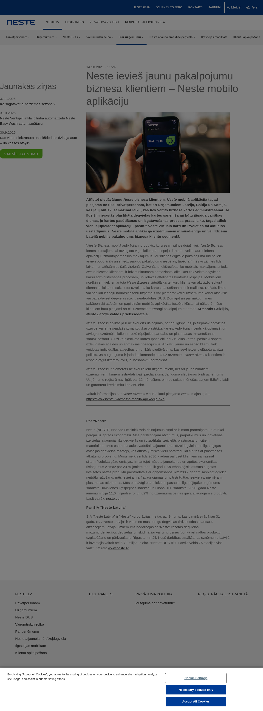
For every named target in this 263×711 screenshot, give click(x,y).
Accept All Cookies (196, 701)
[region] (131, 689)
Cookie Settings (195, 678)
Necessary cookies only (196, 689)
